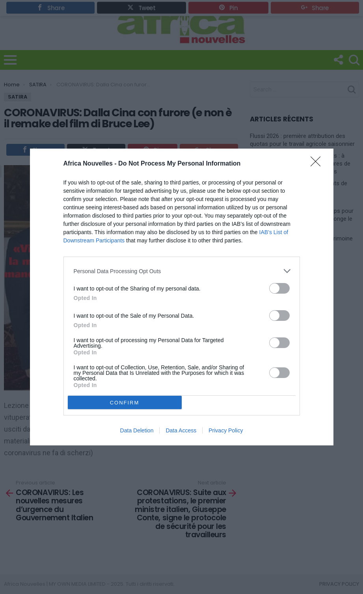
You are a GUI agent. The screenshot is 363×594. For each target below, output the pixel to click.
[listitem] (182, 271)
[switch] (279, 288)
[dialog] (181, 297)
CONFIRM (125, 402)
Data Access (181, 430)
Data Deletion (137, 430)
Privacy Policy (225, 430)
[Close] (318, 163)
